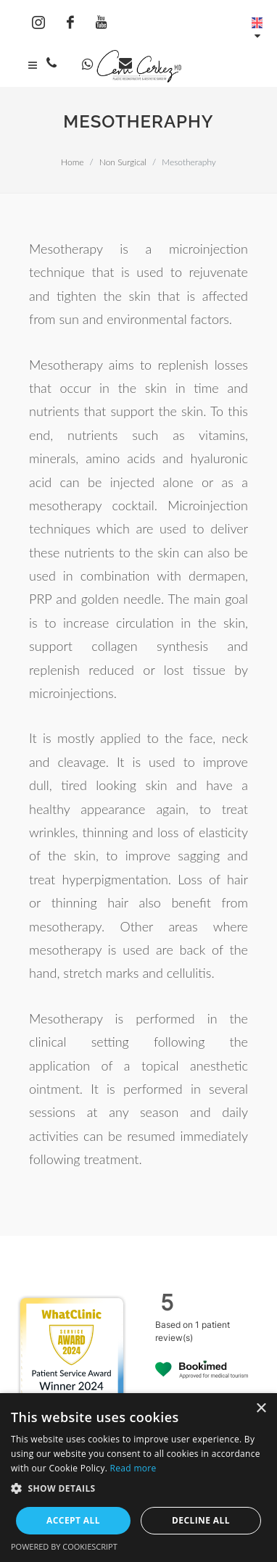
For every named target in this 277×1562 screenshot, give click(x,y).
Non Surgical (122, 162)
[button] (138, 1488)
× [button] (260, 1408)
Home (72, 162)
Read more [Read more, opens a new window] (133, 1468)
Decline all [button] (201, 1520)
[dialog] (138, 1477)
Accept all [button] (73, 1520)
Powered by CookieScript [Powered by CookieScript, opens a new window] (64, 1546)
